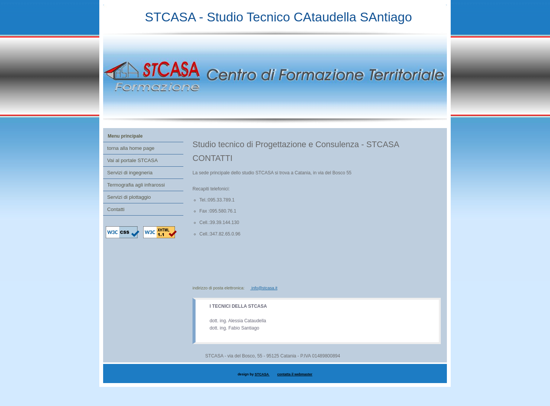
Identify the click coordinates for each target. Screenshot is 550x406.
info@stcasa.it (263, 288)
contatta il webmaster (294, 374)
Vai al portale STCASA (132, 160)
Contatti (116, 209)
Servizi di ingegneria (130, 172)
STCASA (262, 374)
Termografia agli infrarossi (136, 185)
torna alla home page (131, 148)
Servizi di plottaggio (129, 197)
